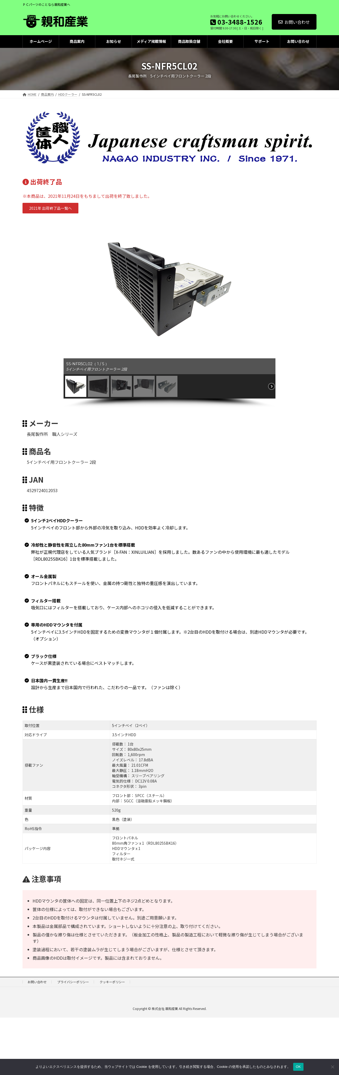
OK (298, 1067)
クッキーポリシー (112, 982)
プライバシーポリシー (73, 982)
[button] (50, 208)
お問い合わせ (294, 22)
